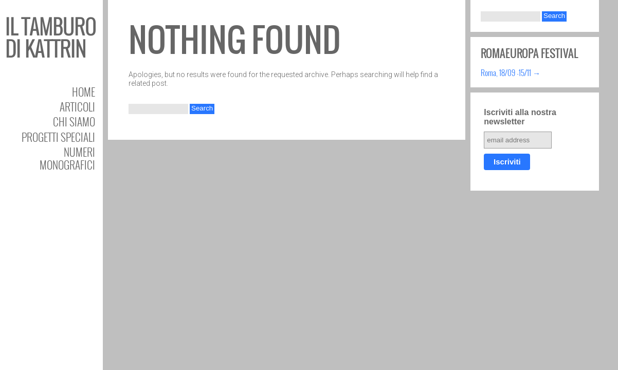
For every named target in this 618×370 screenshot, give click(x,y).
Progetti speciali (58, 137)
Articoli (77, 107)
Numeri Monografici (67, 158)
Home (83, 92)
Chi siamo (74, 122)
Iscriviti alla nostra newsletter (520, 117)
